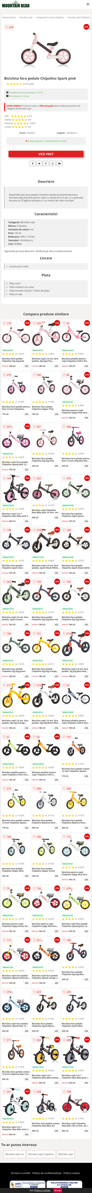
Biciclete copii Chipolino (79, 17)
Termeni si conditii (20, 1173)
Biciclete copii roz (14, 1154)
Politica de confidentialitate (46, 1173)
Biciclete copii (26, 17)
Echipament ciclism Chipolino (50, 17)
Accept (57, 1190)
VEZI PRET (46, 154)
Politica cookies (71, 1173)
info (26, 365)
